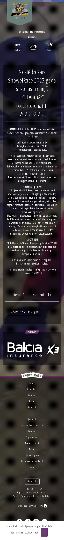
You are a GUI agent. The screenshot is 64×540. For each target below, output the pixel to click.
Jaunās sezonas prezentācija (32, 31)
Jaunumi (32, 419)
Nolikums (32, 37)
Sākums (32, 383)
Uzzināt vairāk (31, 532)
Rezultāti (32, 395)
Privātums (32, 467)
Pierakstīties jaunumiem (32, 425)
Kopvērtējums (32, 437)
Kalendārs (32, 389)
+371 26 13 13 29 (34, 489)
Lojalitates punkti (32, 455)
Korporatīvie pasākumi (32, 461)
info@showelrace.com (45, 269)
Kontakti (32, 407)
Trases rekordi (32, 443)
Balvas (32, 401)
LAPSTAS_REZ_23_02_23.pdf (24, 312)
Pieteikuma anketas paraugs (32, 505)
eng (23, 18)
